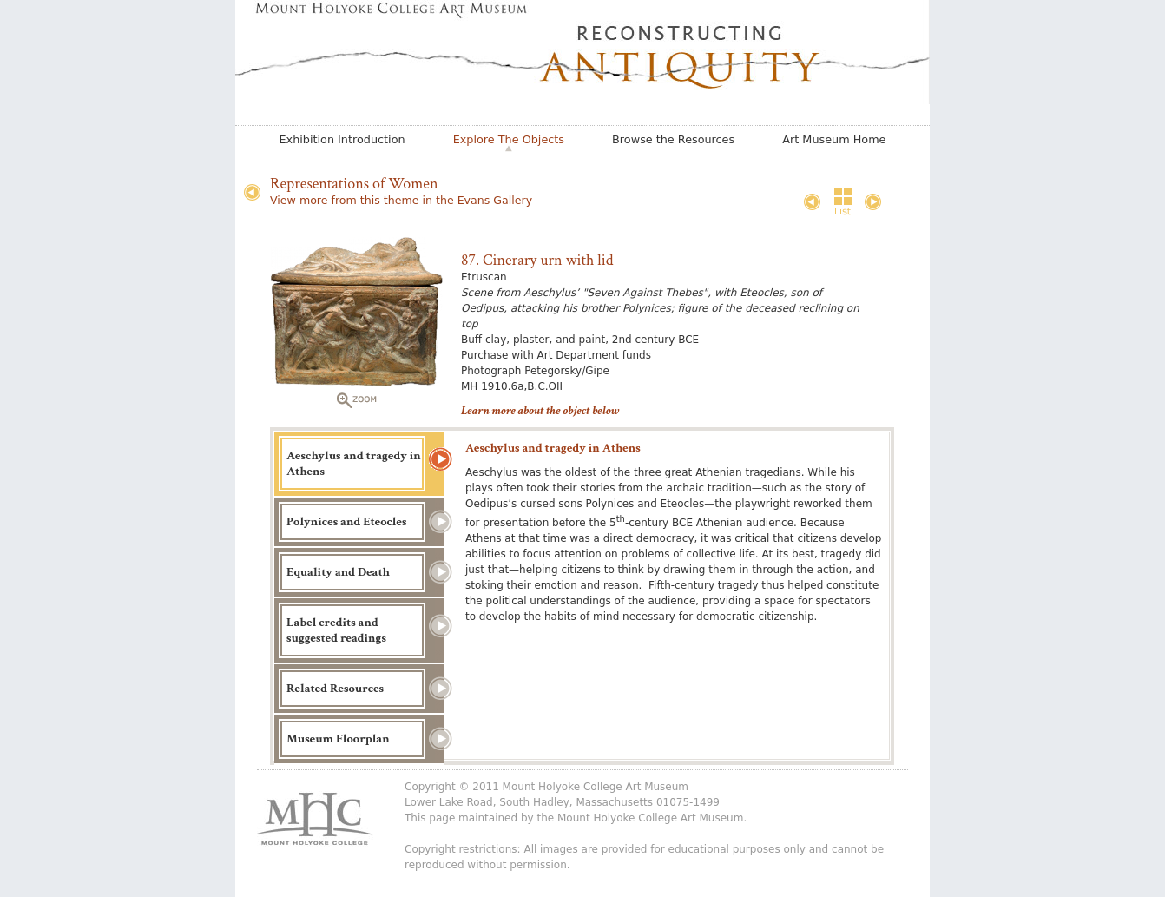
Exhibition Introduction (342, 139)
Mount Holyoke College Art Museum (650, 818)
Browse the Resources (673, 139)
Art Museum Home (833, 139)
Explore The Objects (508, 139)
